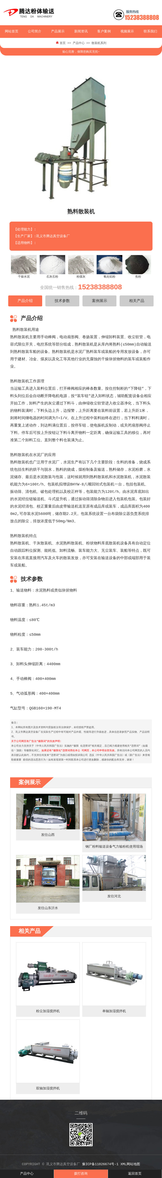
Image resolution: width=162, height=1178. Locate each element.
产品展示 (58, 31)
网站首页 (11, 31)
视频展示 (127, 31)
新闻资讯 (81, 31)
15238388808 (100, 287)
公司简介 (34, 31)
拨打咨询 (81, 1174)
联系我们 (150, 31)
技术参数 (62, 301)
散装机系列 (99, 43)
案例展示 (99, 301)
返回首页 (135, 1174)
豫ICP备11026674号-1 (100, 1164)
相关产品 (136, 301)
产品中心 (79, 43)
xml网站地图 (130, 1164)
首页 (63, 43)
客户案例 (104, 31)
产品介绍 (25, 301)
